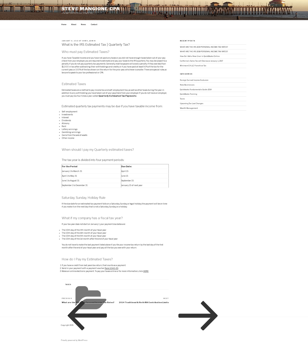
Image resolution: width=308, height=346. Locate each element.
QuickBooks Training (188, 94)
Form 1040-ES (111, 268)
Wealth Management (189, 108)
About (73, 24)
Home (63, 24)
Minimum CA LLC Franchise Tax (193, 66)
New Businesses (187, 85)
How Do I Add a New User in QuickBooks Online (200, 56)
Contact (94, 24)
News (83, 24)
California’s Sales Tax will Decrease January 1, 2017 (201, 61)
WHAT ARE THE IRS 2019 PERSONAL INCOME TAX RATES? (204, 47)
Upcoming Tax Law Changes (191, 103)
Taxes (182, 99)
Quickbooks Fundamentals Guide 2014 (196, 90)
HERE (145, 271)
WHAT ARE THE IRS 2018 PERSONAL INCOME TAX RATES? (204, 52)
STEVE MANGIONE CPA (91, 8)
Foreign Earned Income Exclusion (194, 80)
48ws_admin (89, 41)
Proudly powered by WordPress (74, 340)
